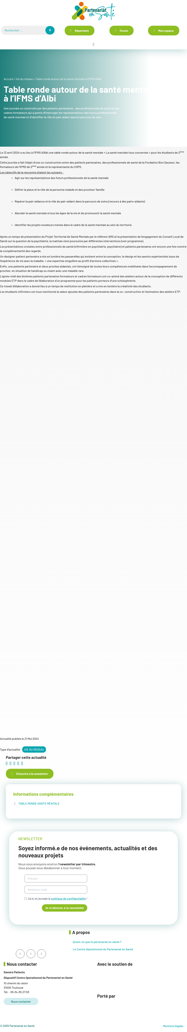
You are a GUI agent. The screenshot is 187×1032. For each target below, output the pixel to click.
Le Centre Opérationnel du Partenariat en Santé (103, 949)
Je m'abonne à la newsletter (64, 908)
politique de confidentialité (68, 898)
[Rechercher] (50, 30)
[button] (93, 44)
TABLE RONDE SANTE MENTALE (39, 803)
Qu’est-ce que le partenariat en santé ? (97, 942)
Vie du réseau (24, 79)
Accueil (8, 79)
